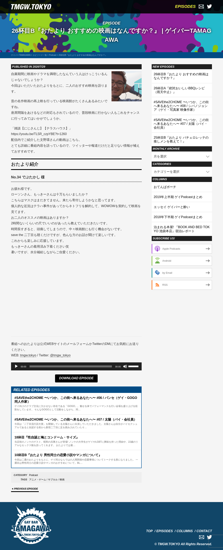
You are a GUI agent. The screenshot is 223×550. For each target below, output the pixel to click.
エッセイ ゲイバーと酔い (172, 207)
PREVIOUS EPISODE (26, 488)
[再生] (16, 366)
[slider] (71, 366)
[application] (76, 366)
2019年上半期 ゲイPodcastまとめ (178, 197)
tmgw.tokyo (28, 355)
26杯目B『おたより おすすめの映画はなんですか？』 (181, 76)
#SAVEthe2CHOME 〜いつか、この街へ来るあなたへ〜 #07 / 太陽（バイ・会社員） (181, 123)
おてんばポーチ (165, 187)
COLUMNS (185, 531)
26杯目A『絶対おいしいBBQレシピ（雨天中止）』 (179, 90)
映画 (62, 479)
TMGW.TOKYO (169, 544)
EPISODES (185, 6)
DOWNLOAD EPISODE (76, 378)
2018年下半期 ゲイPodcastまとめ (178, 217)
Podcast (33, 475)
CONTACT (204, 531)
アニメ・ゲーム (37, 479)
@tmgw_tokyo (60, 355)
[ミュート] (125, 366)
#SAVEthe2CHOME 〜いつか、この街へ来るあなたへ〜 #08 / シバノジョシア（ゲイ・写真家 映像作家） (181, 105)
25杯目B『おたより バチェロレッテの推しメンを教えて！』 (181, 139)
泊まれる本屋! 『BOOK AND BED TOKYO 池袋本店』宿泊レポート (182, 229)
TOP (149, 531)
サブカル (53, 479)
